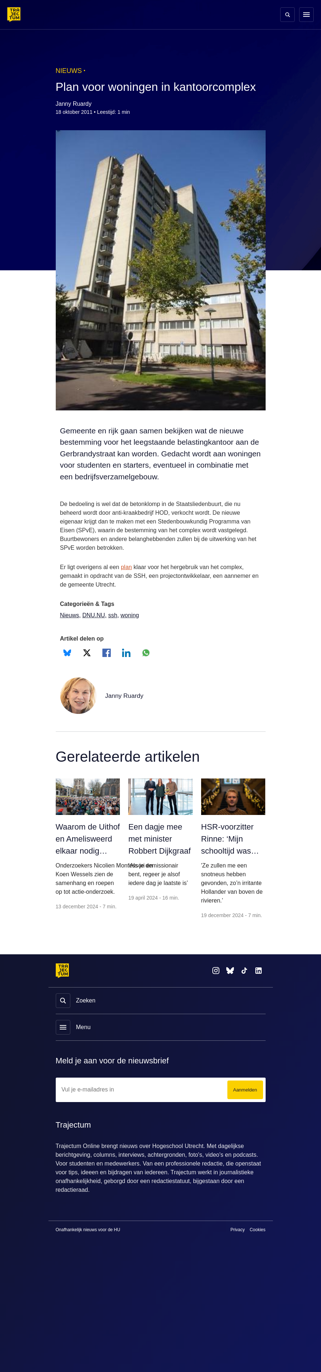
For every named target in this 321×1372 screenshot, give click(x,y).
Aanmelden (243, 1122)
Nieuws (70, 630)
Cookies (257, 1262)
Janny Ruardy (125, 710)
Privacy (237, 1262)
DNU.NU (94, 630)
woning (131, 630)
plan (130, 581)
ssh (113, 630)
